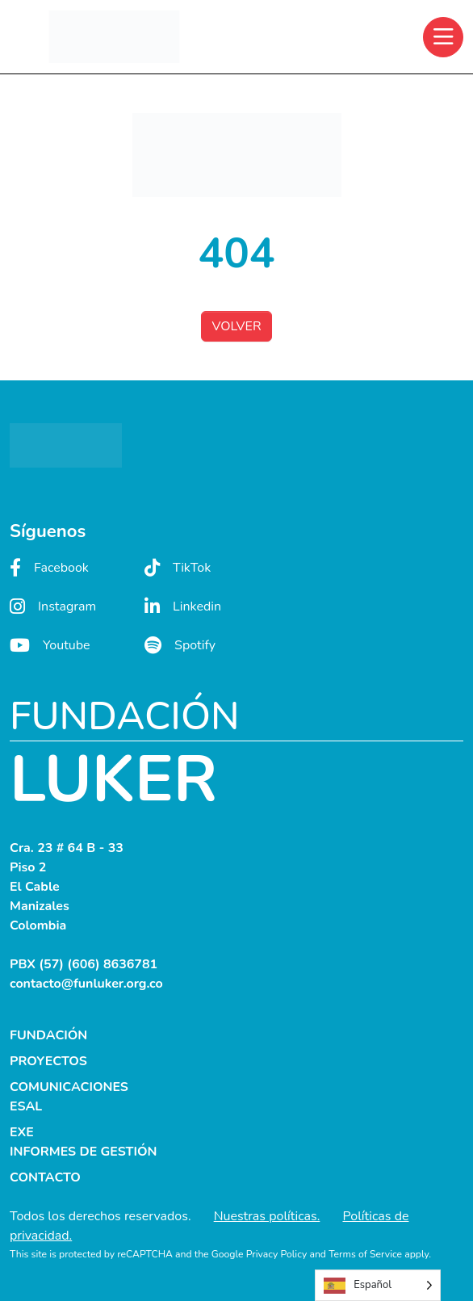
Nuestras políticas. (267, 1216)
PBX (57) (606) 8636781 (83, 964)
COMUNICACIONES (69, 1087)
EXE (22, 1132)
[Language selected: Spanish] (378, 1285)
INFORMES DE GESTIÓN (83, 1151)
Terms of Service (365, 1254)
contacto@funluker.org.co (86, 984)
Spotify (180, 645)
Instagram (53, 606)
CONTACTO (45, 1177)
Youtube (50, 645)
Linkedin (182, 606)
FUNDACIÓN (48, 1035)
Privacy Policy (277, 1254)
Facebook (49, 568)
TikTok (177, 568)
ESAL (26, 1106)
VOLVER (236, 326)
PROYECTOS (48, 1061)
